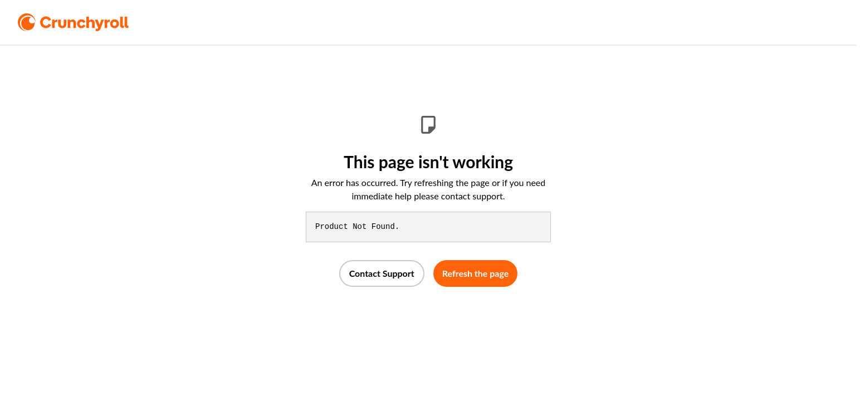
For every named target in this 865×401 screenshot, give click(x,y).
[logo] (89, 22)
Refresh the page (475, 273)
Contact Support (381, 273)
